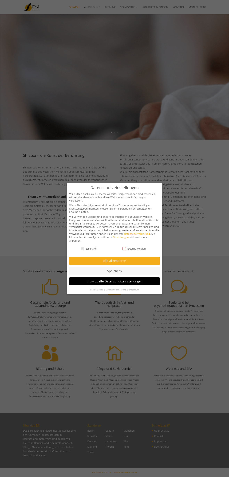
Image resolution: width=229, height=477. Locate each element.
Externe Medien (134, 251)
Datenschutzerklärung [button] (116, 292)
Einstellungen (121, 239)
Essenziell (89, 251)
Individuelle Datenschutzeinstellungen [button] (115, 283)
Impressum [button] (134, 292)
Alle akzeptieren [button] (114, 263)
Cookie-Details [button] (97, 292)
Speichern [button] (114, 273)
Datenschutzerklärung (137, 236)
